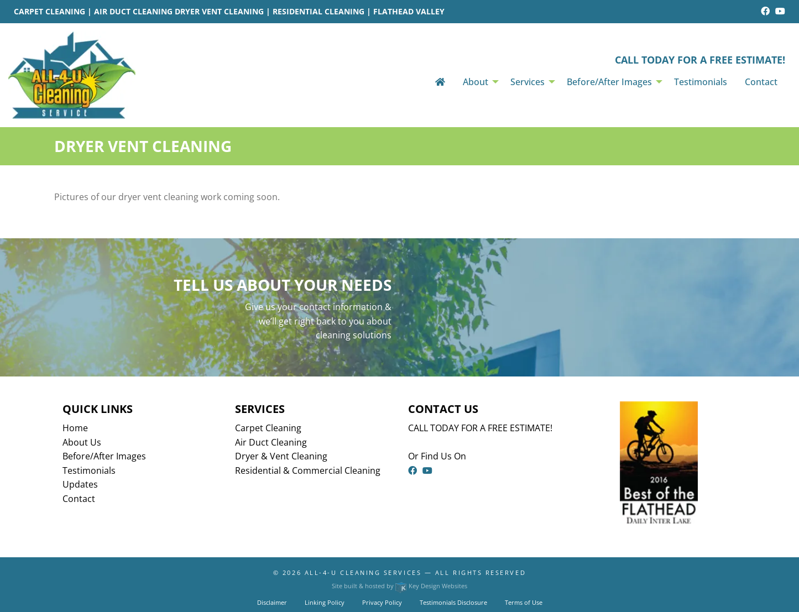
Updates (80, 484)
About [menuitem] (475, 82)
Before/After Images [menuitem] (609, 82)
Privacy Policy (382, 602)
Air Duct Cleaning (271, 442)
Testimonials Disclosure (453, 602)
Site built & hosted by (399, 586)
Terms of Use (523, 602)
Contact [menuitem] (761, 82)
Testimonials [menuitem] (700, 82)
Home (75, 428)
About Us (81, 442)
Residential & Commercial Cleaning (307, 470)
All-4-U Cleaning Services (363, 572)
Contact (78, 499)
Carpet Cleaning (268, 428)
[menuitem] (440, 81)
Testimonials (89, 470)
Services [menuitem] (527, 82)
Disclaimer (272, 602)
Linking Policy (324, 602)
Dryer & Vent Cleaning (281, 456)
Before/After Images (104, 456)
